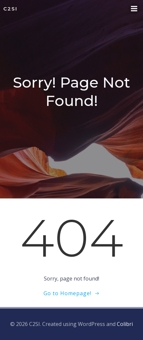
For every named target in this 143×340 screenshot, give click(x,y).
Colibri (125, 324)
